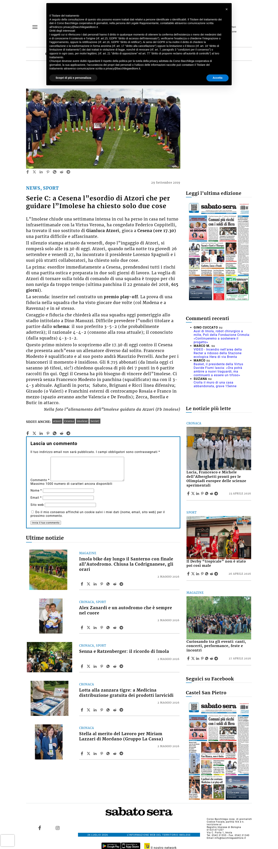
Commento (40, 480)
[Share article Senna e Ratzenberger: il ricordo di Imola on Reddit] (115, 666)
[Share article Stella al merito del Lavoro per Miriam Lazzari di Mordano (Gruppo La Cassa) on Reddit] (115, 753)
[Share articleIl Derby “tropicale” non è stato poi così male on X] (193, 574)
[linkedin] (41, 172)
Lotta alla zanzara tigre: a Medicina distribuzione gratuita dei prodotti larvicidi (126, 693)
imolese (82, 421)
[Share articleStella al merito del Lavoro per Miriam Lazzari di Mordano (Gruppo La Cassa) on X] (89, 753)
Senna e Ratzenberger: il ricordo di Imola (124, 651)
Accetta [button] (217, 77)
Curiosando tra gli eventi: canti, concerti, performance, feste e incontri (216, 646)
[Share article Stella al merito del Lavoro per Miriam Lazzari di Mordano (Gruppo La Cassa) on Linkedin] (95, 753)
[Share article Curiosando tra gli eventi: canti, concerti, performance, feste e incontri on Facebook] (188, 658)
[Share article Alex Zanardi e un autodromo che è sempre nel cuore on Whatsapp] (108, 627)
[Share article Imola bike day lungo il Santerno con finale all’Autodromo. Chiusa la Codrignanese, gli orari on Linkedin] (95, 584)
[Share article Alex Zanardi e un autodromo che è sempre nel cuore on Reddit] (115, 627)
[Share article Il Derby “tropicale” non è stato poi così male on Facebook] (188, 574)
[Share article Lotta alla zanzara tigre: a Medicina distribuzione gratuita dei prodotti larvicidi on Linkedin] (95, 710)
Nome (36, 490)
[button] (227, 9)
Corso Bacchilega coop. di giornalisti (229, 819)
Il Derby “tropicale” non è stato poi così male (216, 563)
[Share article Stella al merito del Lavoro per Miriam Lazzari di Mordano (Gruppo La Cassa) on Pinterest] (102, 753)
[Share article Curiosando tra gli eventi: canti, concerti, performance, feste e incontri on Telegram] (216, 658)
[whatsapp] (55, 172)
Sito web (37, 505)
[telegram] (68, 172)
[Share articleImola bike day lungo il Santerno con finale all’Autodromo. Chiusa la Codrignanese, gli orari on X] (89, 584)
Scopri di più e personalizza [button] (73, 77)
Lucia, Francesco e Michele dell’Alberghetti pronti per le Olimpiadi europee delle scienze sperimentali (216, 479)
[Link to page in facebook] (40, 828)
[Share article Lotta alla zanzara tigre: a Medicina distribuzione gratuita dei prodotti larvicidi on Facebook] (82, 710)
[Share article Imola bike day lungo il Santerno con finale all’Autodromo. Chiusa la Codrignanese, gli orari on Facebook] (82, 584)
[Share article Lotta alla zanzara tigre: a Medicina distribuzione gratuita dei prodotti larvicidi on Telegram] (122, 710)
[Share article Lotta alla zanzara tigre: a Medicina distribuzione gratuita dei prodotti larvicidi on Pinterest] (102, 710)
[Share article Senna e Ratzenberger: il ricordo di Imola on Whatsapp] (108, 666)
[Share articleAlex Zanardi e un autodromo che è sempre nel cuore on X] (89, 627)
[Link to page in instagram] (57, 828)
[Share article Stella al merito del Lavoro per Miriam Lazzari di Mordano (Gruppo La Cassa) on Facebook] (82, 753)
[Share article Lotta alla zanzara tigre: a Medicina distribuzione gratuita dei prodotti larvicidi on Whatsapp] (108, 710)
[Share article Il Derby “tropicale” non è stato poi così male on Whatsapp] (207, 574)
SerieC (95, 421)
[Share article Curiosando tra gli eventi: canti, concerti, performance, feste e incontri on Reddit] (212, 658)
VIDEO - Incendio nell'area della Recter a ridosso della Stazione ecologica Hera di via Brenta (218, 353)
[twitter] (34, 172)
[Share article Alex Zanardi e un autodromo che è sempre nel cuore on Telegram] (122, 627)
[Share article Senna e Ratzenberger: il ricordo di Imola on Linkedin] (95, 666)
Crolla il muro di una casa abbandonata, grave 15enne (215, 384)
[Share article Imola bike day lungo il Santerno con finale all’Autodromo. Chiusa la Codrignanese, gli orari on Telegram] (122, 584)
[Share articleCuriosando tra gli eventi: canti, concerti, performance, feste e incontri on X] (193, 658)
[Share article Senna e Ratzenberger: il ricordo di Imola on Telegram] (122, 666)
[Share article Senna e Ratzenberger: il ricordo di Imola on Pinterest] (102, 666)
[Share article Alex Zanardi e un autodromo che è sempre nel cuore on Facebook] (82, 627)
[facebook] (28, 172)
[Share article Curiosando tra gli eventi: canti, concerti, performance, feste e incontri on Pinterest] (202, 658)
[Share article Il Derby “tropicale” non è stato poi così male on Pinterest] (202, 574)
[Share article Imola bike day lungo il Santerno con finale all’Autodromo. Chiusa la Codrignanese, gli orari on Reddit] (115, 584)
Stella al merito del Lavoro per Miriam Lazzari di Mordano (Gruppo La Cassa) (121, 736)
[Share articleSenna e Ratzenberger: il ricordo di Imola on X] (89, 666)
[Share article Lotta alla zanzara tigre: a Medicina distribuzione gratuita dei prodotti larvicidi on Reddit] (115, 710)
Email (36, 497)
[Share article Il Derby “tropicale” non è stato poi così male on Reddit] (212, 574)
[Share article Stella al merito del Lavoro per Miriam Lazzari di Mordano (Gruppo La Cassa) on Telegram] (122, 753)
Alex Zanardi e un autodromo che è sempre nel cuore (125, 610)
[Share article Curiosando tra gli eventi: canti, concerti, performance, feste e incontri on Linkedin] (198, 658)
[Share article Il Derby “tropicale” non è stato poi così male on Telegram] (216, 574)
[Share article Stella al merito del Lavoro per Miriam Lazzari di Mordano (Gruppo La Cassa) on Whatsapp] (108, 753)
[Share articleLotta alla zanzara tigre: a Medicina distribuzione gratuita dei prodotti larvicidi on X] (89, 710)
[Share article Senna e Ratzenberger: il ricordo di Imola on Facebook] (82, 666)
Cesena (69, 421)
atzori (57, 421)
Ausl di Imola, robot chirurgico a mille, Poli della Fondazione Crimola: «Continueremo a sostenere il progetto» (222, 336)
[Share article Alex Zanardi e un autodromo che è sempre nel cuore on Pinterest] (102, 627)
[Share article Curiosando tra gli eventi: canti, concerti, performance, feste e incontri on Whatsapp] (207, 658)
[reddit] (61, 172)
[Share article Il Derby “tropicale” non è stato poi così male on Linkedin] (198, 574)
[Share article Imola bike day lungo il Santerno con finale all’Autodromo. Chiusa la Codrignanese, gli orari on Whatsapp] (108, 584)
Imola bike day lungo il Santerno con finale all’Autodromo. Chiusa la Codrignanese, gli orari (126, 564)
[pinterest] (48, 172)
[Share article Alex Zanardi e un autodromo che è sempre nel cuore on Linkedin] (95, 627)
